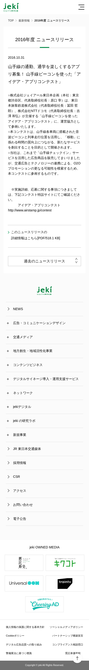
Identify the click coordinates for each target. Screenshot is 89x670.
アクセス (19, 490)
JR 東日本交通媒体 (27, 448)
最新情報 (24, 20)
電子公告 (19, 518)
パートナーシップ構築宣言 (67, 635)
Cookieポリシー (15, 635)
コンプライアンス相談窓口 (67, 644)
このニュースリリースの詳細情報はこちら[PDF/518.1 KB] (35, 235)
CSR (16, 476)
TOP (11, 20)
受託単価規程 (73, 653)
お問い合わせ (23, 504)
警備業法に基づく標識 (19, 653)
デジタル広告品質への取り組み (24, 644)
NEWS (18, 309)
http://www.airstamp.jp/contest (30, 210)
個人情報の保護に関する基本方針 (25, 626)
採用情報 (19, 462)
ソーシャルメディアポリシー (66, 626)
